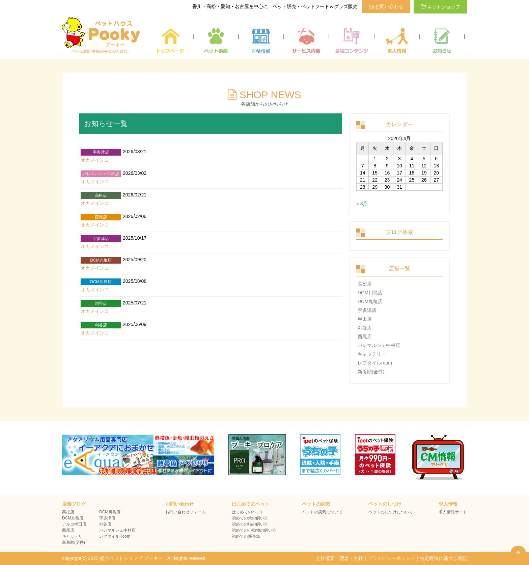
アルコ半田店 (74, 524)
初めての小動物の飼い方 (254, 530)
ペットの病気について (322, 512)
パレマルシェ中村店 (379, 345)
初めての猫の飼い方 (250, 524)
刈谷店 (365, 327)
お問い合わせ (386, 6)
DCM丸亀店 (370, 301)
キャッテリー (372, 354)
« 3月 (361, 203)
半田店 (365, 319)
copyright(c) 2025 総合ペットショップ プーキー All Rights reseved (133, 558)
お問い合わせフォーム (185, 512)
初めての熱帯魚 (246, 536)
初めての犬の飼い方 (250, 518)
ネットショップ (440, 6)
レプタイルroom (375, 363)
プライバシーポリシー (391, 558)
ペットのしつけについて (390, 512)
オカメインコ (95, 160)
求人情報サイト (453, 512)
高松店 (365, 284)
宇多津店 (367, 310)
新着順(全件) (371, 371)
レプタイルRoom (114, 536)
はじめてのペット (248, 512)
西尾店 (365, 336)
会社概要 (325, 558)
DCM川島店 (370, 292)
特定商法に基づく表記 (443, 558)
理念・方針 (351, 558)
